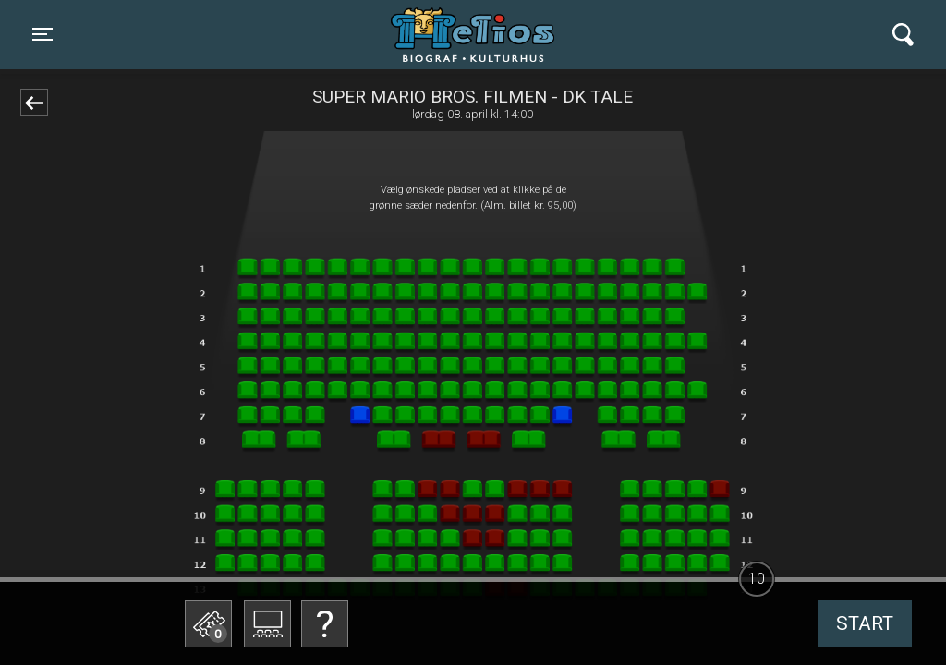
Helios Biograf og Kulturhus (456, 34)
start (864, 623)
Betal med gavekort (348, 634)
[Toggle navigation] (42, 34)
